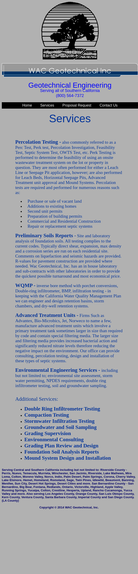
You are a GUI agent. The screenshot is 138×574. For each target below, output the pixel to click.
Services (47, 105)
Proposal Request (76, 105)
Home (27, 105)
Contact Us (109, 105)
